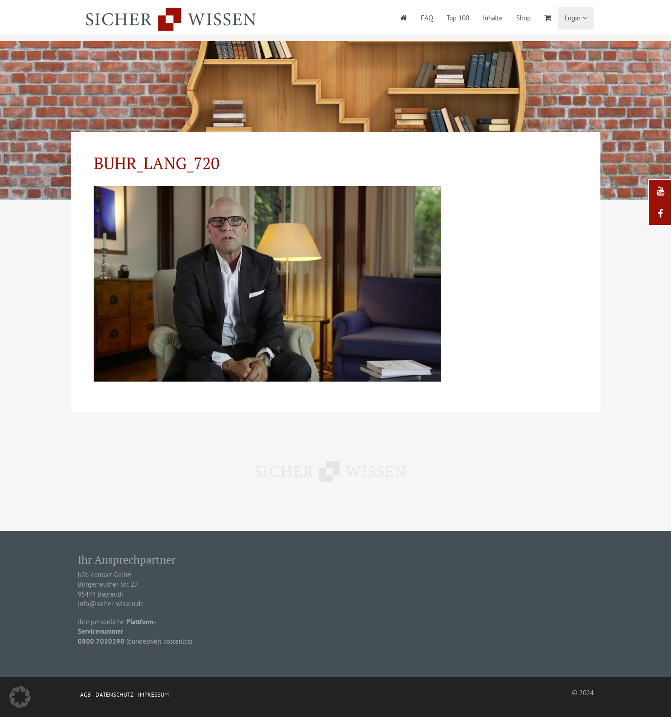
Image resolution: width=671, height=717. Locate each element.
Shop (523, 18)
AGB (85, 694)
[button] (20, 697)
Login (576, 18)
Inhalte (493, 18)
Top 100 (458, 18)
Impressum (153, 694)
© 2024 (583, 692)
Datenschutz (114, 694)
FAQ (427, 18)
